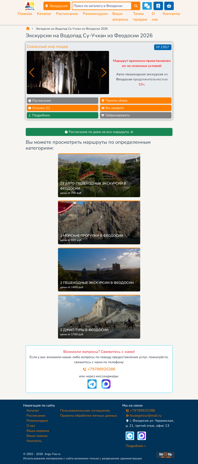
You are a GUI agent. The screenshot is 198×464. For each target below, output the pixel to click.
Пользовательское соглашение (85, 410)
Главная (25, 13)
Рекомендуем (95, 13)
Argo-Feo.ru (52, 454)
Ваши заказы (37, 435)
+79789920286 (99, 369)
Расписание (67, 13)
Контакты (171, 13)
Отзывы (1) (39, 108)
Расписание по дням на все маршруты (99, 132)
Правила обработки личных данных (88, 415)
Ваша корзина (38, 430)
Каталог (44, 13)
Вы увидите (112, 108)
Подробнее (39, 115)
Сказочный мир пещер (47, 46)
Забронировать (115, 115)
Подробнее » (136, 446)
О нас (31, 425)
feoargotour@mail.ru (144, 415)
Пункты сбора (114, 100)
